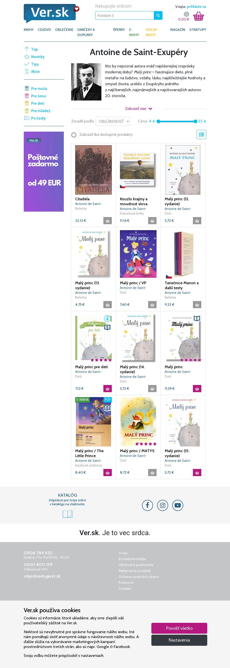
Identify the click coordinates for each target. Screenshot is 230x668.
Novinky (38, 57)
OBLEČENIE (64, 29)
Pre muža (39, 88)
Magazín (177, 29)
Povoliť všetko (179, 628)
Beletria (81, 208)
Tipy (35, 64)
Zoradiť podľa (82, 121)
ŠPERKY (119, 29)
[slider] (158, 121)
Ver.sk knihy (151, 32)
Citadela (82, 199)
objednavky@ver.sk (42, 576)
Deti (168, 213)
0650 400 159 (38, 564)
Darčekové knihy (132, 213)
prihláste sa (196, 6)
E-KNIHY (134, 32)
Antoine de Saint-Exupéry (88, 204)
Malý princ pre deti (91, 366)
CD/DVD (44, 29)
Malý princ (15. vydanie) (177, 453)
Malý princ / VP (133, 283)
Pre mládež (40, 111)
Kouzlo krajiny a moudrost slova (133, 201)
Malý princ (174, 366)
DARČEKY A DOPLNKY (86, 32)
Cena (142, 121)
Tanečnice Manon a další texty (182, 285)
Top (34, 49)
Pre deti (37, 103)
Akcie (35, 71)
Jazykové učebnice (88, 465)
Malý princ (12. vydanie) (177, 201)
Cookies (125, 588)
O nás (123, 553)
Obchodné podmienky (136, 565)
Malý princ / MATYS (137, 450)
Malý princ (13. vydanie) (87, 285)
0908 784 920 (38, 553)
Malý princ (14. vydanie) (132, 369)
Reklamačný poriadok (135, 570)
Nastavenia (179, 640)
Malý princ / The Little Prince (89, 453)
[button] (107, 318)
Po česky (38, 118)
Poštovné (126, 582)
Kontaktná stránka (132, 559)
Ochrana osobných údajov (139, 576)
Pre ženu (38, 96)
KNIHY (29, 29)
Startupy (197, 29)
